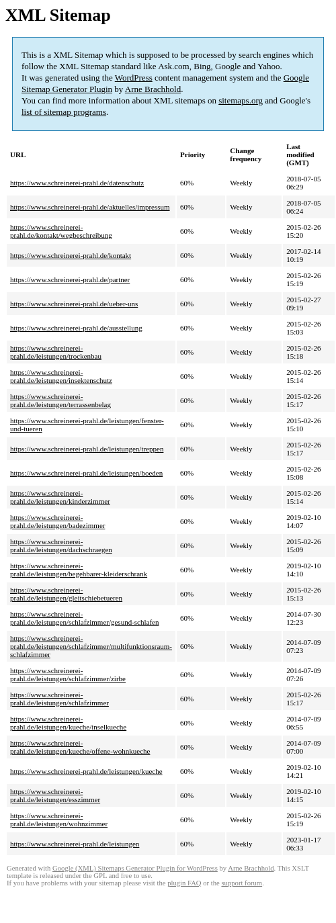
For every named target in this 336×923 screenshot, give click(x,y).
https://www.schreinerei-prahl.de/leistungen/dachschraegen (61, 545)
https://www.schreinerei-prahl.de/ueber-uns (74, 304)
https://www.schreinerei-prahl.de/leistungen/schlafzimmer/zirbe (68, 674)
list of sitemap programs (64, 112)
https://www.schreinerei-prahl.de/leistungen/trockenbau (55, 352)
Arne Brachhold (153, 89)
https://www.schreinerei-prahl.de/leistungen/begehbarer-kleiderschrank (78, 570)
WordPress (134, 78)
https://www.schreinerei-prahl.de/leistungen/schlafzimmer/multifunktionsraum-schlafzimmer (91, 646)
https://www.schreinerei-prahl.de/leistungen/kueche (86, 771)
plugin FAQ (184, 883)
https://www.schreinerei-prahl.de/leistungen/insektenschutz (61, 376)
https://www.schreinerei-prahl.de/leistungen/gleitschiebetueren (66, 594)
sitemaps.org (240, 100)
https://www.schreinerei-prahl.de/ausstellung (76, 328)
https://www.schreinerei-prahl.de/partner (70, 279)
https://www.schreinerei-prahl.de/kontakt (70, 255)
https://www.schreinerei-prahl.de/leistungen (74, 844)
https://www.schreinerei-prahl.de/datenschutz (77, 183)
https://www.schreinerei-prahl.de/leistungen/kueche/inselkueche (68, 723)
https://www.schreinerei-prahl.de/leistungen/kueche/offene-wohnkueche (80, 747)
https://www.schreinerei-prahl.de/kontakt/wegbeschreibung (61, 231)
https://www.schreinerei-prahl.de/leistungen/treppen (86, 449)
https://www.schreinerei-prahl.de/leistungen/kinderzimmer (60, 497)
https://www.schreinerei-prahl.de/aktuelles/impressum (90, 207)
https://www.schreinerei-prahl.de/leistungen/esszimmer (55, 795)
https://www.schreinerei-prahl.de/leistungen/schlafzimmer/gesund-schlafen (84, 618)
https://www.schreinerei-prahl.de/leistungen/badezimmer (57, 521)
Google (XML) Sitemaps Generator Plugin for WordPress (135, 868)
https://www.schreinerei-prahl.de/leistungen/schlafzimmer (59, 699)
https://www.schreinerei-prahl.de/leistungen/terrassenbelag (60, 400)
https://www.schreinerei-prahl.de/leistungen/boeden (86, 473)
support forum (241, 883)
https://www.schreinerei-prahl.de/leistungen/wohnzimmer (59, 819)
